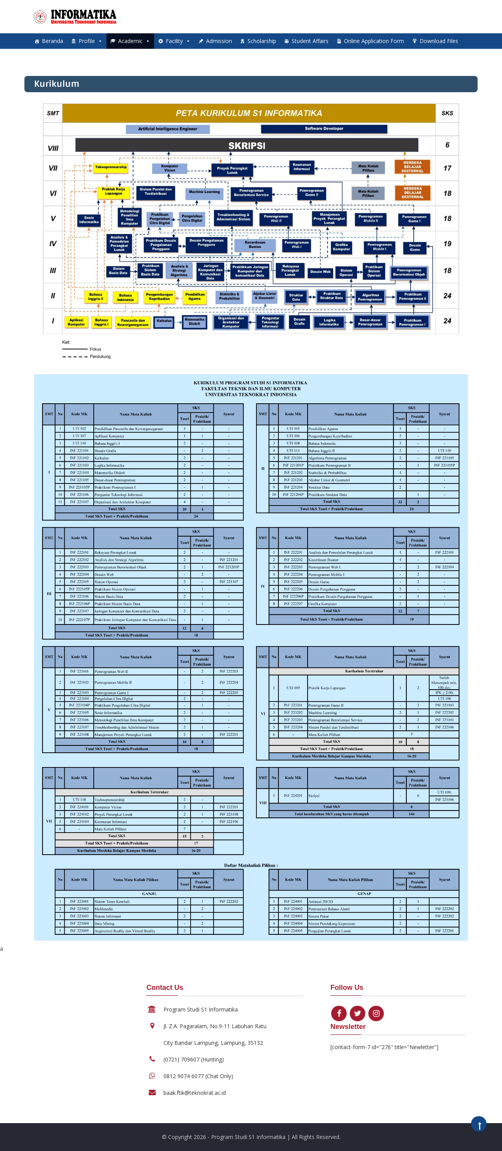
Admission (219, 41)
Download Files (438, 41)
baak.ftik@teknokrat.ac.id (194, 1092)
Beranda (52, 41)
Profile (91, 41)
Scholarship (262, 41)
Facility (178, 41)
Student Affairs (310, 41)
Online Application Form (374, 41)
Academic (134, 41)
